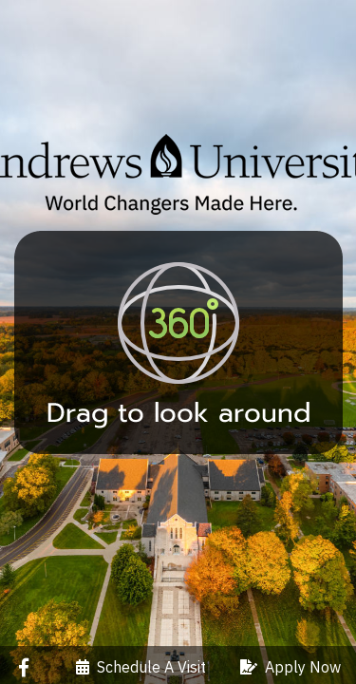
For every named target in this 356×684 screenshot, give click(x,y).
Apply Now (290, 666)
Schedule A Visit (141, 666)
